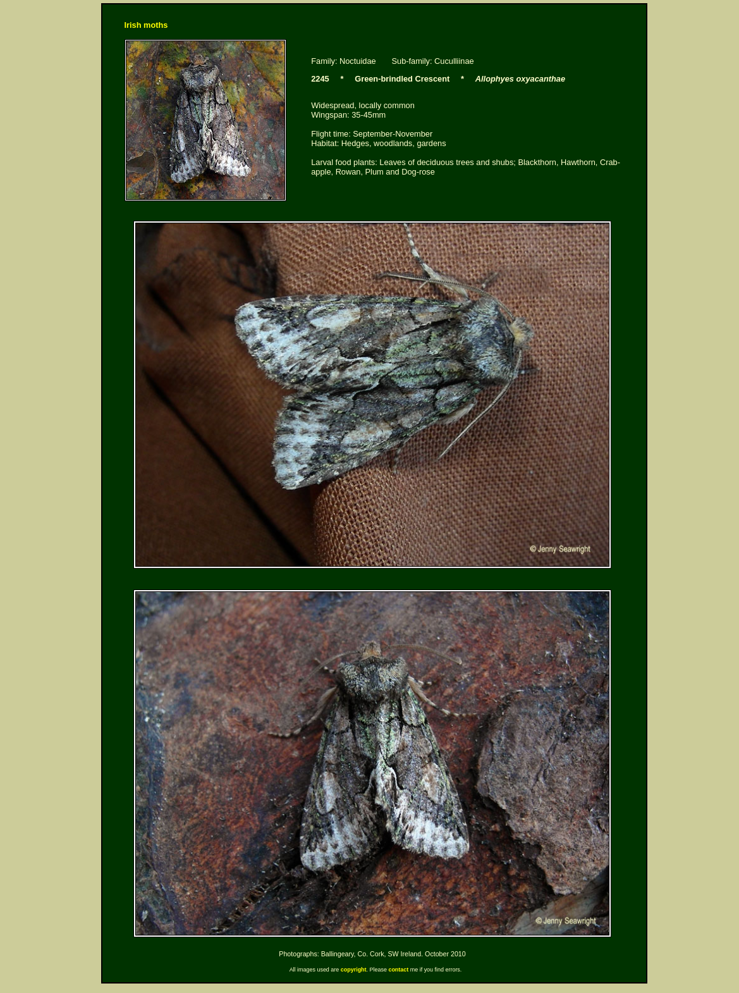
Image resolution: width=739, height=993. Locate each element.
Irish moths (146, 25)
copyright (354, 969)
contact (398, 969)
